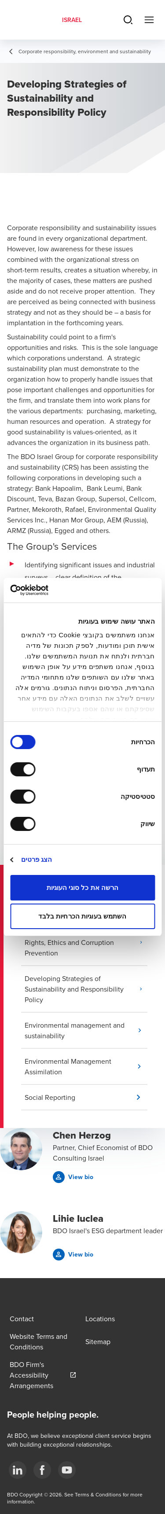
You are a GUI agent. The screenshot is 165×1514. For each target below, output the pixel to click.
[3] (66, 1470)
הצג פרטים (36, 859)
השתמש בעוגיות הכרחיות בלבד (82, 916)
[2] (42, 1470)
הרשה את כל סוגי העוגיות (83, 887)
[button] (86, 942)
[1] (17, 1470)
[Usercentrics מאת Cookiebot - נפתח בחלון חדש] (47, 590)
